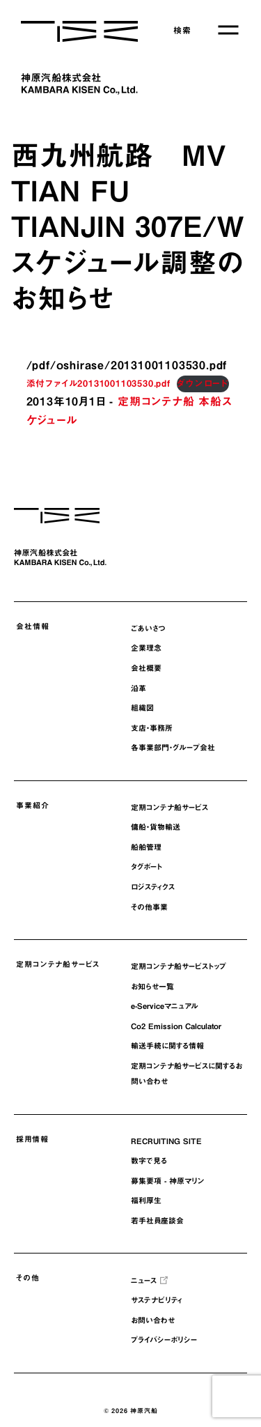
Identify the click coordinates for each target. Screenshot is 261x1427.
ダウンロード (203, 383)
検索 (182, 30)
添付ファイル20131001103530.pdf (98, 383)
